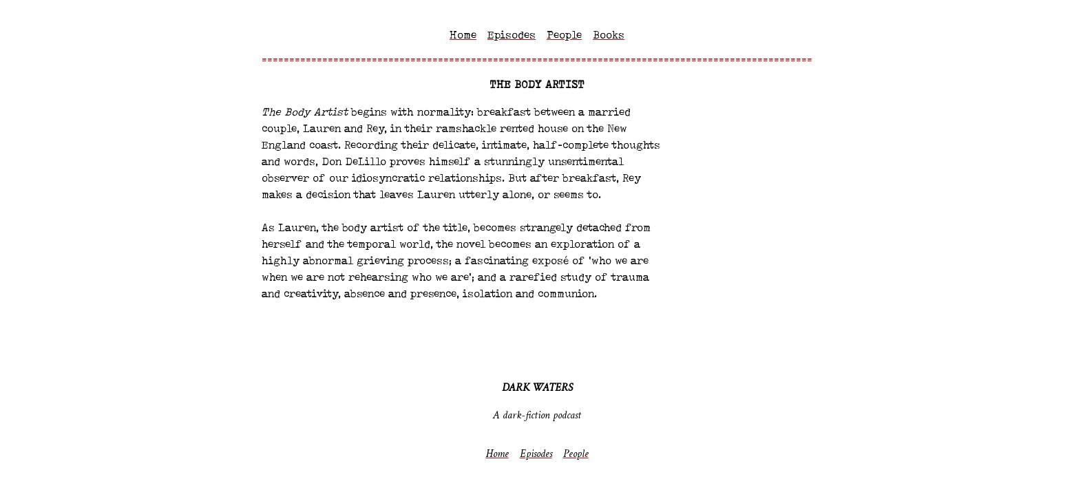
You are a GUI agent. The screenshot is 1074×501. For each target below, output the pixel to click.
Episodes (511, 36)
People (564, 36)
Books (608, 36)
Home (463, 36)
